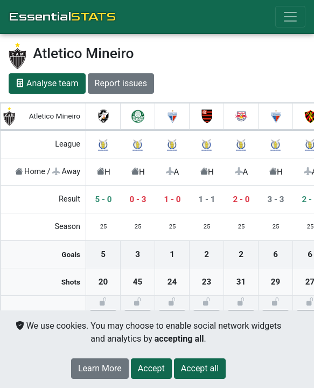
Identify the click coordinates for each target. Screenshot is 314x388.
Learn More (100, 368)
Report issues (121, 83)
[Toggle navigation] (290, 16)
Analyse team (47, 83)
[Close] (151, 368)
